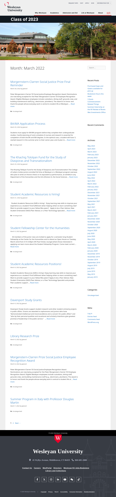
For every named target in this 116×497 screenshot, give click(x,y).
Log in (90, 313)
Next (18, 423)
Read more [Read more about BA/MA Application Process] (71, 140)
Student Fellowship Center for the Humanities (40, 228)
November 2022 (94, 163)
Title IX (56, 492)
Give (92, 3)
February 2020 (93, 248)
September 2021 (94, 201)
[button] (108, 13)
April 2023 (91, 149)
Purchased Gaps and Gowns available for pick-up (95, 88)
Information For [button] (103, 3)
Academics (54, 13)
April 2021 (91, 207)
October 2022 (93, 166)
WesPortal (47, 468)
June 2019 (91, 271)
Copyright (43, 492)
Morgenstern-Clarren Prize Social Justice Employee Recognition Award (43, 358)
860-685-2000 (81, 460)
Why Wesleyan (40, 13)
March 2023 (92, 152)
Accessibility (64, 492)
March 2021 (92, 210)
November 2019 (94, 257)
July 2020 (91, 233)
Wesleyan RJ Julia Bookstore (76, 468)
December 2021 (94, 192)
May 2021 (91, 204)
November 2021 (94, 195)
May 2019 (91, 274)
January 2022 (93, 189)
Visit (81, 3)
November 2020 (94, 222)
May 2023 (91, 146)
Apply (87, 3)
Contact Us (27, 468)
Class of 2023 (24, 19)
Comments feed (94, 319)
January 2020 (93, 251)
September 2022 (94, 169)
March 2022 (92, 184)
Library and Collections (55, 471)
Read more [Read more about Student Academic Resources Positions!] (34, 283)
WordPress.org (93, 322)
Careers (37, 468)
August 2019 (92, 265)
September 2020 (94, 227)
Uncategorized (17, 111)
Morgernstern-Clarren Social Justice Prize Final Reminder (40, 83)
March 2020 (92, 245)
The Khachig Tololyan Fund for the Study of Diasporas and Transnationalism (38, 159)
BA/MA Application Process (27, 124)
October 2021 (93, 198)
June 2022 (91, 175)
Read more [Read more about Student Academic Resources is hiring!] (71, 210)
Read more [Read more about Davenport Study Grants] (51, 319)
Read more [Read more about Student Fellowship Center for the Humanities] (14, 247)
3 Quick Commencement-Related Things (94, 101)
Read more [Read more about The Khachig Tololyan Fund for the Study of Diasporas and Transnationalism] (73, 177)
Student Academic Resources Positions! (35, 264)
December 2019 (94, 254)
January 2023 (93, 157)
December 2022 (94, 160)
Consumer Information (75, 492)
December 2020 (94, 219)
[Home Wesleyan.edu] (58, 439)
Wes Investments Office (97, 112)
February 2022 (93, 187)
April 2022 (91, 181)
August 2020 (92, 230)
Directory (58, 468)
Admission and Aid (70, 13)
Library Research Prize (24, 336)
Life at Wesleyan (87, 13)
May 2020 (91, 239)
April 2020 (91, 242)
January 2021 (93, 216)
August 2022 (92, 172)
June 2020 (91, 236)
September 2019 (94, 262)
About (100, 13)
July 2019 (91, 268)
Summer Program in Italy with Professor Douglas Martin (42, 400)
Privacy (50, 492)
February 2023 (93, 154)
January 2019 (93, 277)
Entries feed (92, 316)
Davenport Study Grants (26, 300)
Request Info (73, 3)
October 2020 (93, 224)
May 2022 (91, 178)
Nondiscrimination (89, 492)
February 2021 (93, 213)
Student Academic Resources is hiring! (35, 194)
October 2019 (93, 259)
